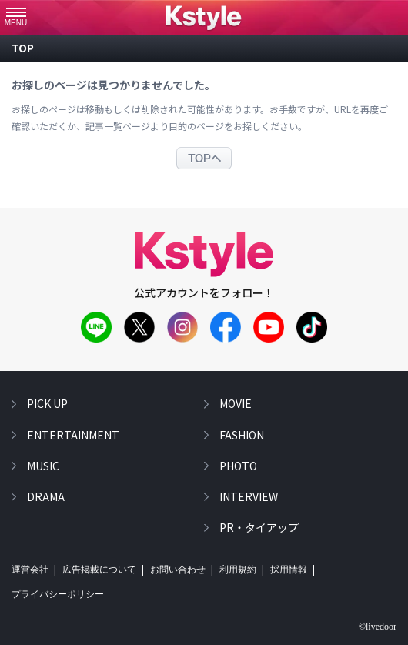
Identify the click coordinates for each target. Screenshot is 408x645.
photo (238, 465)
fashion (241, 435)
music (43, 465)
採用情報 (288, 569)
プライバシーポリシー (58, 594)
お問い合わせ (178, 569)
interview (248, 496)
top (23, 47)
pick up (47, 403)
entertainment (73, 435)
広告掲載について (99, 569)
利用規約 (237, 569)
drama (46, 496)
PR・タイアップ (259, 527)
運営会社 (30, 569)
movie (235, 403)
